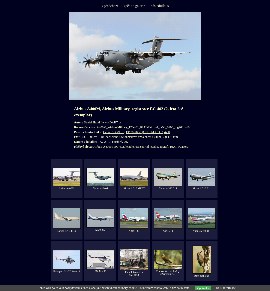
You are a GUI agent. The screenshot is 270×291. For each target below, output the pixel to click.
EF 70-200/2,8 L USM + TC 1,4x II (148, 132)
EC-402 (119, 146)
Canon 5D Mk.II (113, 132)
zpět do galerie (134, 6)
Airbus (97, 146)
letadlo (129, 146)
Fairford (183, 146)
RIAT (173, 146)
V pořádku (203, 288)
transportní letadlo (146, 146)
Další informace (226, 288)
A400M (108, 146)
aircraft (164, 146)
